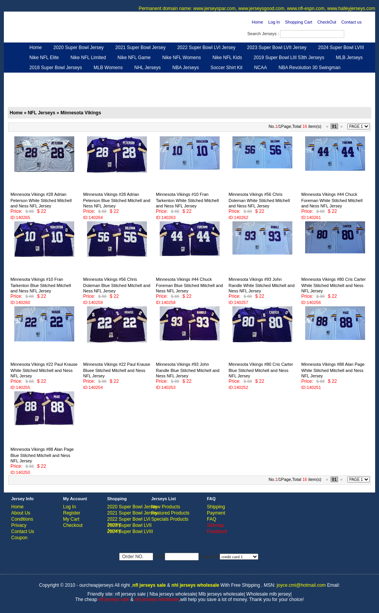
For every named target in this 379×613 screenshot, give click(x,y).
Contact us (351, 22)
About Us (20, 513)
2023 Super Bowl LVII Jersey (277, 47)
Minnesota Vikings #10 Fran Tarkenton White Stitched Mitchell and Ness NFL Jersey (187, 200)
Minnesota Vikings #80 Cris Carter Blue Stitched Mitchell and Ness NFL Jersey (261, 370)
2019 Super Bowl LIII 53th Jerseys (289, 57)
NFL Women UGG (173, 77)
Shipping (216, 506)
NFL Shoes (215, 77)
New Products (165, 506)
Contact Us (22, 531)
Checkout (73, 525)
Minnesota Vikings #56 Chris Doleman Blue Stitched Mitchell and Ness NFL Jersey (116, 285)
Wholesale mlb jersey (268, 594)
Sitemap (215, 525)
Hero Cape (94, 77)
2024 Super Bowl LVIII (341, 47)
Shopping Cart (298, 22)
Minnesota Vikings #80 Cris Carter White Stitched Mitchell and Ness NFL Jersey (333, 285)
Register (71, 513)
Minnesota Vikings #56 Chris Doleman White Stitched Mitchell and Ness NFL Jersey (259, 200)
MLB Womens (108, 67)
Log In (274, 22)
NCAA (260, 67)
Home (257, 22)
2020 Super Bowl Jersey (78, 47)
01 (334, 126)
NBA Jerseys (185, 67)
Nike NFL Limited (88, 57)
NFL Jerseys (130, 77)
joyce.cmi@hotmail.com (301, 585)
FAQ (211, 519)
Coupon (19, 537)
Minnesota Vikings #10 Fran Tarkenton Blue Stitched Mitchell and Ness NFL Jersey (40, 285)
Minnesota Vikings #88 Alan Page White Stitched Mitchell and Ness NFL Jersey (333, 370)
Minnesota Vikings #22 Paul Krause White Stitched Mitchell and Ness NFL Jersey (43, 370)
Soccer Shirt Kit (226, 67)
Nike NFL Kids (227, 57)
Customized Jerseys (50, 77)
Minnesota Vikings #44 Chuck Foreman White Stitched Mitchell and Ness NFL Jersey (331, 200)
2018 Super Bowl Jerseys (55, 67)
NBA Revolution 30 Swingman (309, 67)
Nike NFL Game (134, 57)
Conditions (22, 519)
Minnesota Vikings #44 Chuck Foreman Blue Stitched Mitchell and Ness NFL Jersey (189, 285)
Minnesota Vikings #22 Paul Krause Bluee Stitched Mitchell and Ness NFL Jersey (116, 370)
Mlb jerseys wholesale (221, 594)
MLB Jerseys (349, 57)
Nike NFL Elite (44, 57)
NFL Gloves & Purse (259, 77)
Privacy (18, 525)
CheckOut (326, 22)
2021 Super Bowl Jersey (140, 47)
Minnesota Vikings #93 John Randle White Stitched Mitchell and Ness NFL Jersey (262, 285)
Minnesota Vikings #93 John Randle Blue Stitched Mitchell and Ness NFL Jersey (187, 370)
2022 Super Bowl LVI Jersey (206, 47)
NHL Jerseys (147, 67)
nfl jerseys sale (130, 594)
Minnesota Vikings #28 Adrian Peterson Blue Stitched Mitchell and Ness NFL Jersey (116, 200)
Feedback (302, 77)
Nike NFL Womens (181, 57)
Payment (216, 513)
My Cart (71, 519)
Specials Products (169, 519)
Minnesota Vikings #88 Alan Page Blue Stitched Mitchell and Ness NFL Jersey (42, 455)
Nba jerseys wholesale (173, 594)
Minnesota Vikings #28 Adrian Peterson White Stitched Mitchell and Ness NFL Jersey (41, 200)
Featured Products (170, 513)
